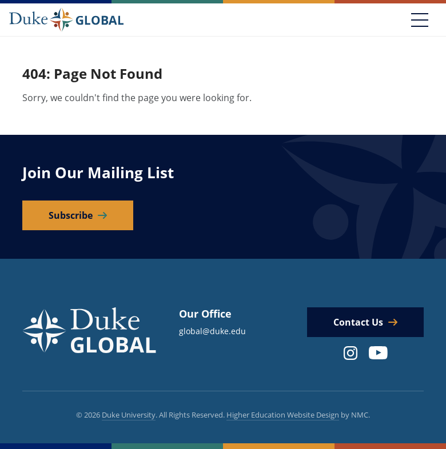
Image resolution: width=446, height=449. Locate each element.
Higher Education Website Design (282, 415)
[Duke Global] (66, 19)
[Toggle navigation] (420, 20)
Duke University (129, 415)
